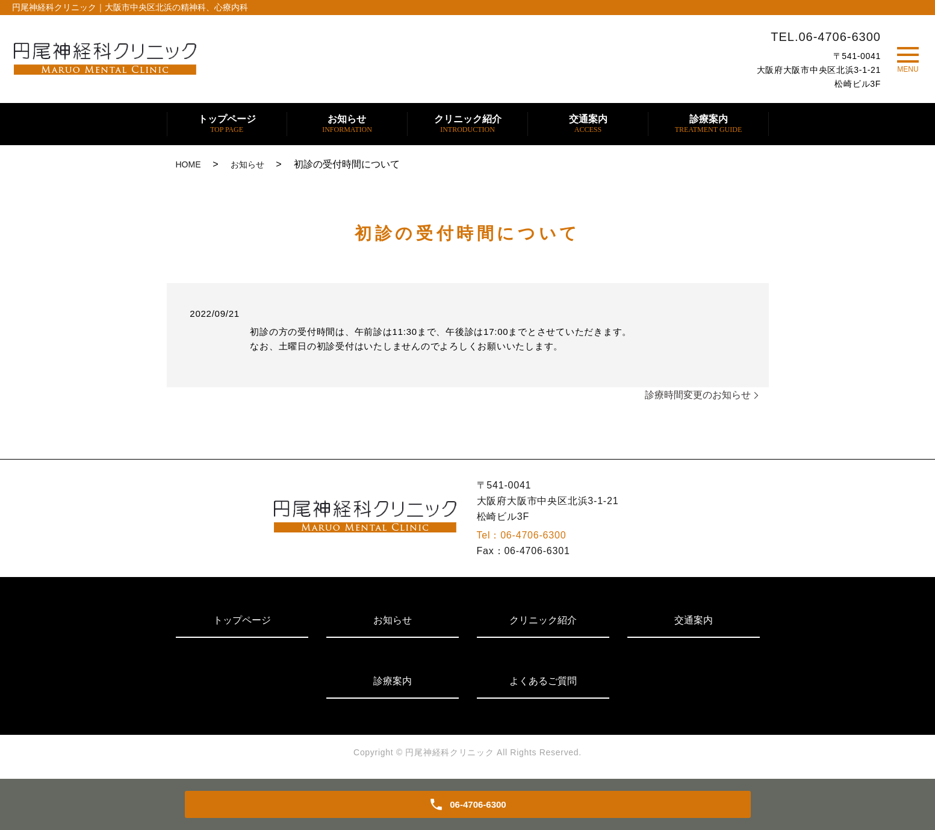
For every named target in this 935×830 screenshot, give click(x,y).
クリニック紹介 (468, 124)
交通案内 (588, 124)
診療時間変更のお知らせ (698, 395)
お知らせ (347, 124)
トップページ (227, 124)
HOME (188, 164)
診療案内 (708, 124)
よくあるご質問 (543, 681)
